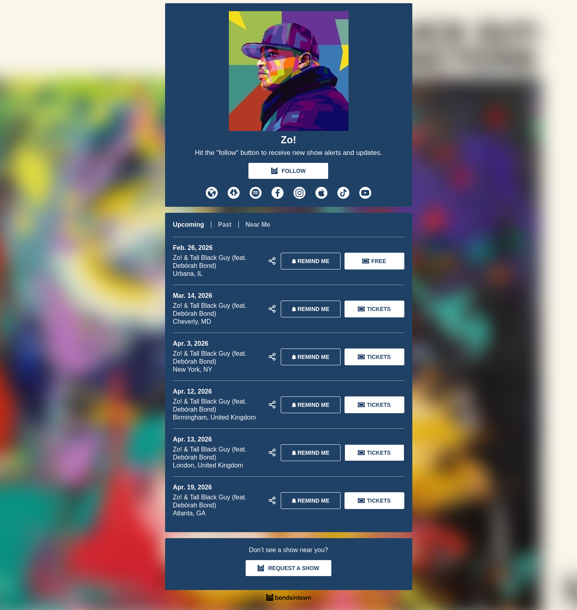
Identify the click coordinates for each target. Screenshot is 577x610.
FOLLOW (288, 171)
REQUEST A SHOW (288, 568)
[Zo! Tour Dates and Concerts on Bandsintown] (288, 598)
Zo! (288, 140)
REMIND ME (309, 261)
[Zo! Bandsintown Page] (289, 73)
